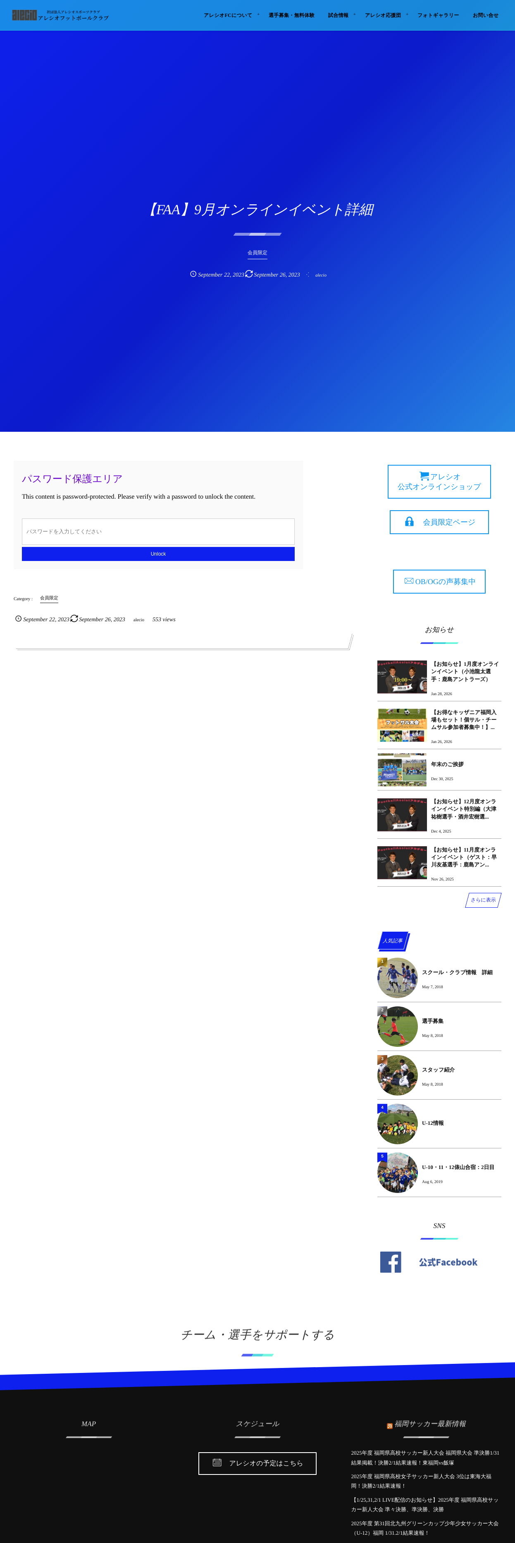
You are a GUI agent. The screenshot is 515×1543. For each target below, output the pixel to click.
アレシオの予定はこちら (266, 1463)
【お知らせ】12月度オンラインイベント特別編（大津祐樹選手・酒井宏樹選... (463, 808)
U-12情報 (433, 1123)
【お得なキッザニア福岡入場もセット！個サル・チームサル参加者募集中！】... (463, 719)
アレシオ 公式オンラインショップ (439, 482)
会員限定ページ (449, 522)
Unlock (158, 554)
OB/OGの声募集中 (445, 581)
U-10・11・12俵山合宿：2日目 (458, 1167)
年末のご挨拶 (447, 764)
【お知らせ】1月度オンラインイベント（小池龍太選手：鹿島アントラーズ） (465, 671)
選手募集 (432, 1021)
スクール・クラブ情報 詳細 (457, 972)
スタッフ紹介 (438, 1070)
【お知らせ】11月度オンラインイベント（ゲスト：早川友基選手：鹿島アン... (464, 857)
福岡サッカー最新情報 (430, 1420)
